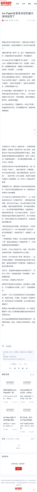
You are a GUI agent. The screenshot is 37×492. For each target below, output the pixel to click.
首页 (17, 3)
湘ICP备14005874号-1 (23, 482)
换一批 (32, 374)
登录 (18, 468)
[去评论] (34, 130)
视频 (29, 3)
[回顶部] (34, 134)
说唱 (12, 20)
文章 (23, 3)
